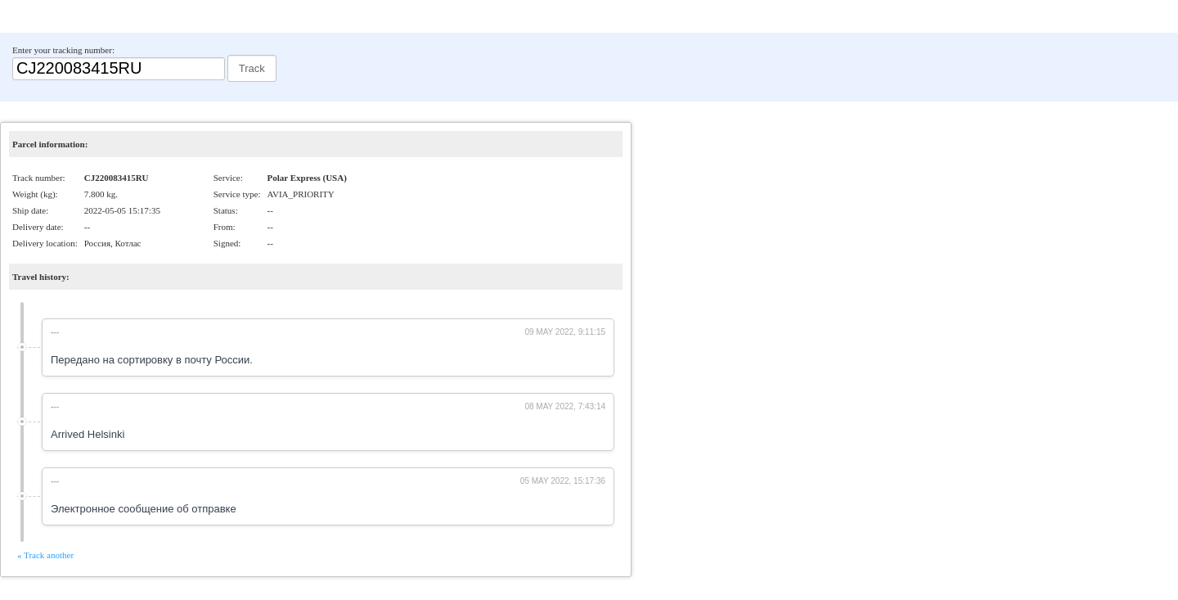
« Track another (45, 555)
